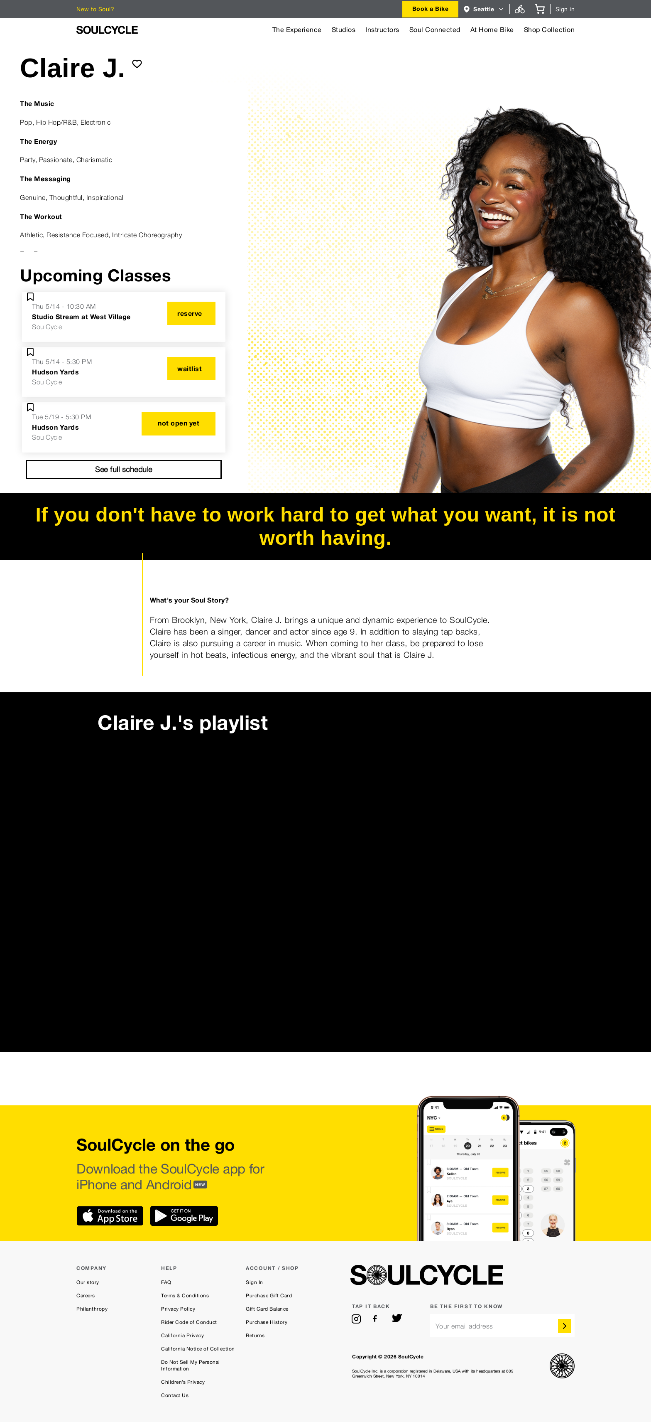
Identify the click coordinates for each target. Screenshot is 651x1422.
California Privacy (182, 1335)
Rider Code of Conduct (189, 1322)
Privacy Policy (178, 1309)
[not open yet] (178, 423)
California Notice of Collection (198, 1349)
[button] (483, 9)
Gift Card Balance (267, 1309)
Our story (87, 1282)
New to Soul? (95, 9)
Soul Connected (434, 30)
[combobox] (430, 9)
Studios (344, 30)
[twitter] (397, 1319)
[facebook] (376, 1319)
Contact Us (174, 1395)
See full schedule (123, 469)
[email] (502, 1325)
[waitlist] (191, 368)
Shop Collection (549, 30)
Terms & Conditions (185, 1296)
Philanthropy (92, 1309)
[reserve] (191, 313)
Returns (255, 1335)
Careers (85, 1296)
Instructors (382, 30)
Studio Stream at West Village (81, 316)
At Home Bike (492, 30)
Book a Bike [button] (430, 8)
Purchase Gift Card (269, 1296)
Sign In (254, 1282)
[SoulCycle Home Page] (107, 30)
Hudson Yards (55, 372)
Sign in (565, 9)
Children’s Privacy (183, 1382)
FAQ (166, 1282)
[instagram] (356, 1319)
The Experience (297, 30)
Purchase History (266, 1322)
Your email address (464, 1326)
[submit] (137, 63)
